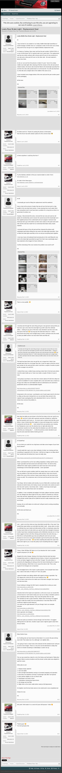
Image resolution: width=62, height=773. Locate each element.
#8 (58, 411)
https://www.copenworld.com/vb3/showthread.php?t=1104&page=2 (35, 458)
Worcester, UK (10, 147)
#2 (58, 141)
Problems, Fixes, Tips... (13, 31)
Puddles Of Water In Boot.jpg (33, 274)
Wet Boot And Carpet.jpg (32, 284)
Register (57, 1)
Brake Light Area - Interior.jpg (33, 255)
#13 (58, 699)
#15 (58, 733)
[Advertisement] (31, 124)
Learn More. (37, 25)
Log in (52, 1)
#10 (58, 519)
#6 (58, 312)
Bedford (12, 169)
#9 (58, 435)
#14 (58, 714)
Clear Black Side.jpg (52, 90)
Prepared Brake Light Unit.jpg (54, 264)
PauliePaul (8, 163)
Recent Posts (15, 13)
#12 (58, 629)
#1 (58, 114)
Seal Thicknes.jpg (51, 100)
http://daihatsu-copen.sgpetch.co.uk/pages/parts (30, 182)
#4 (58, 186)
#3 (58, 165)
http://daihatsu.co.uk (22, 176)
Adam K (8, 140)
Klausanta (27, 31)
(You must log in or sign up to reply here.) (50, 746)
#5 (58, 297)
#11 (58, 545)
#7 (58, 339)
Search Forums (6, 13)
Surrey (12, 50)
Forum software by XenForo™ (14, 771)
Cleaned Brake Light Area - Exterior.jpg (35, 264)
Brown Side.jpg (30, 90)
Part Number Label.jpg (31, 100)
